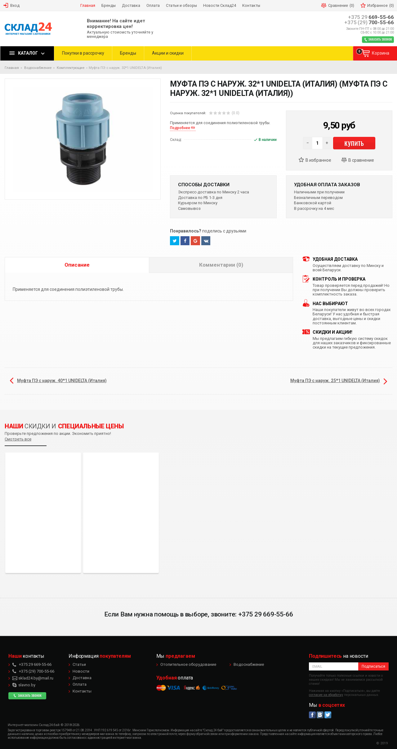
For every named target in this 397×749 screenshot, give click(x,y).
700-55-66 (369, 22)
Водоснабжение (249, 664)
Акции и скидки (168, 53)
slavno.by (23, 685)
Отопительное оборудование (188, 664)
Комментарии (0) (221, 265)
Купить (354, 143)
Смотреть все (18, 439)
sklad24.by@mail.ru (32, 678)
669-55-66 (371, 17)
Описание (77, 265)
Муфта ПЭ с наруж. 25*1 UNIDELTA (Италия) (335, 380)
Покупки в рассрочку (83, 53)
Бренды (128, 53)
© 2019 (382, 743)
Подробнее (180, 128)
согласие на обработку (326, 695)
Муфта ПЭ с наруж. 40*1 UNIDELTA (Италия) (62, 380)
